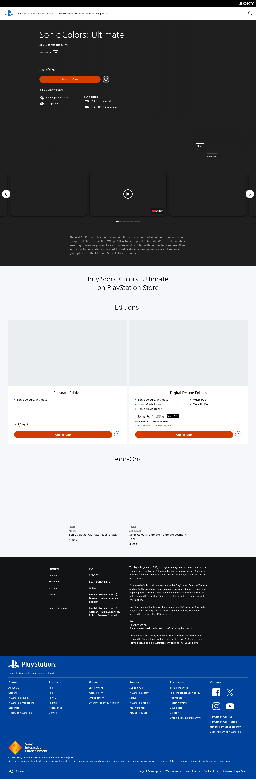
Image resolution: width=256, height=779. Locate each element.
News (78, 13)
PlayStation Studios (19, 697)
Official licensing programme (186, 717)
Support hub (136, 687)
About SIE (13, 687)
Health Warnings (138, 624)
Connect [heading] (215, 682)
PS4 (39, 13)
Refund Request (138, 712)
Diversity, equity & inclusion (104, 702)
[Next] (250, 194)
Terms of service (179, 687)
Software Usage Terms (235, 771)
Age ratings (176, 697)
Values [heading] (93, 682)
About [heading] (12, 682)
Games (19, 13)
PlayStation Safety (139, 692)
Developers (176, 707)
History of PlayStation (20, 712)
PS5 (30, 13)
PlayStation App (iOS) (221, 716)
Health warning (178, 702)
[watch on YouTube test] (157, 211)
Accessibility (96, 692)
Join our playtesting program (225, 726)
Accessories (64, 13)
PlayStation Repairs (140, 702)
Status (132, 697)
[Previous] (6, 194)
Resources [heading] (177, 682)
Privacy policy (155, 771)
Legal (142, 771)
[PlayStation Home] (9, 13)
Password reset (137, 707)
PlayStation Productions (21, 702)
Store (88, 13)
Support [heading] (134, 682)
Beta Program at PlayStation (225, 731)
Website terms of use (177, 771)
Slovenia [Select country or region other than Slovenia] (19, 771)
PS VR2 (52, 697)
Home (11, 673)
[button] (128, 194)
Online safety (96, 697)
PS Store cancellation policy (185, 692)
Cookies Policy (212, 771)
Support (100, 13)
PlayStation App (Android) (224, 721)
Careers (12, 692)
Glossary (174, 712)
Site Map (196, 771)
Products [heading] (55, 682)
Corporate (13, 707)
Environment (96, 687)
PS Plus (49, 13)
